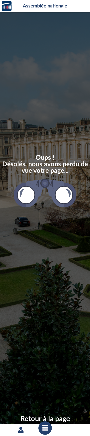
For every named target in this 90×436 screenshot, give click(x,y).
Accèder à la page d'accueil (7, 6)
